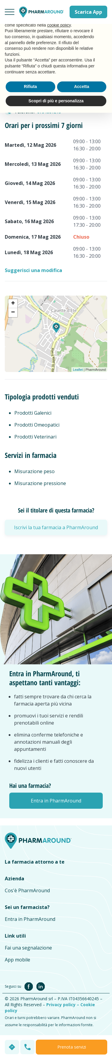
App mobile (17, 959)
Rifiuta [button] (30, 86)
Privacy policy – (63, 1004)
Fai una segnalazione (28, 947)
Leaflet (78, 369)
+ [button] (13, 303)
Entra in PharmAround (30, 919)
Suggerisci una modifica (33, 270)
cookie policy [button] (59, 25)
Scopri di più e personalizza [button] (55, 100)
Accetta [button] (81, 86)
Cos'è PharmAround (27, 890)
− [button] (13, 312)
